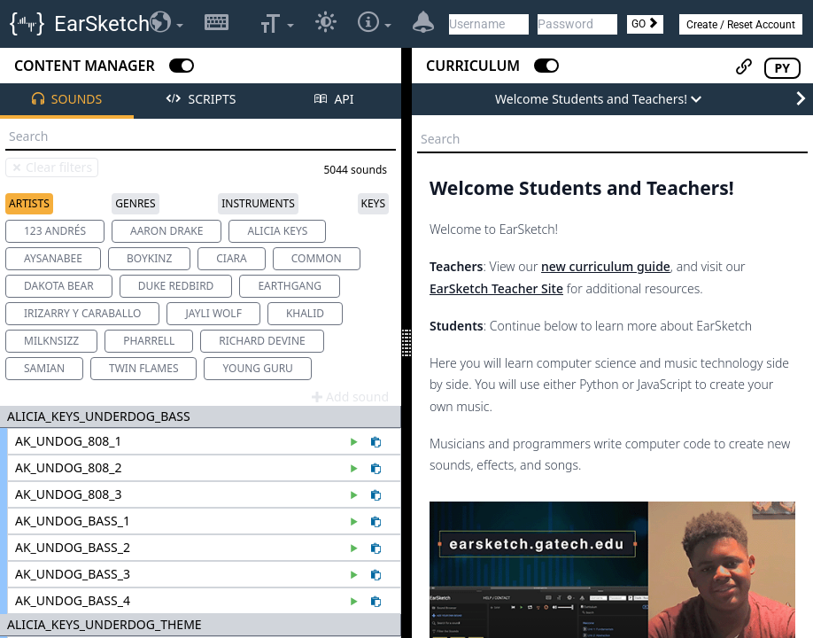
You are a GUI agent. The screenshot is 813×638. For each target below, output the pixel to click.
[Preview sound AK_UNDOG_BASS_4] (357, 602)
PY (782, 67)
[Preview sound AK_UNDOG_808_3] (357, 496)
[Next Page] (800, 99)
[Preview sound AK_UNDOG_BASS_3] (357, 576)
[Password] (577, 24)
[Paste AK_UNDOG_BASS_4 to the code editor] (375, 602)
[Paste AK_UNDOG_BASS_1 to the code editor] (375, 523)
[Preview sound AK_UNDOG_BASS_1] (357, 523)
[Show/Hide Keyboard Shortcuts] (216, 24)
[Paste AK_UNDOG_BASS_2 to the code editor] (375, 549)
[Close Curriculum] (546, 65)
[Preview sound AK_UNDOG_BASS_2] (357, 549)
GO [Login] (645, 24)
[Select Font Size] (277, 24)
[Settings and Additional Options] (374, 24)
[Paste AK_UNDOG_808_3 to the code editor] (375, 496)
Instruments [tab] (258, 203)
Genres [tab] (135, 203)
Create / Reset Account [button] (740, 25)
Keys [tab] (373, 203)
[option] (55, 231)
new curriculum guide (605, 266)
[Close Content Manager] (181, 65)
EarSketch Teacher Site (496, 288)
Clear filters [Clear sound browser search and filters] (51, 167)
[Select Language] (166, 24)
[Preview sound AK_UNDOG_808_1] (357, 443)
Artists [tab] (29, 203)
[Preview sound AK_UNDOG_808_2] (357, 470)
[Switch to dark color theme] (326, 24)
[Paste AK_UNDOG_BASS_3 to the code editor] (375, 576)
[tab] (67, 101)
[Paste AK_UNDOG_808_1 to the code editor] (375, 443)
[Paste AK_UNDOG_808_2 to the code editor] (375, 470)
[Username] (489, 24)
